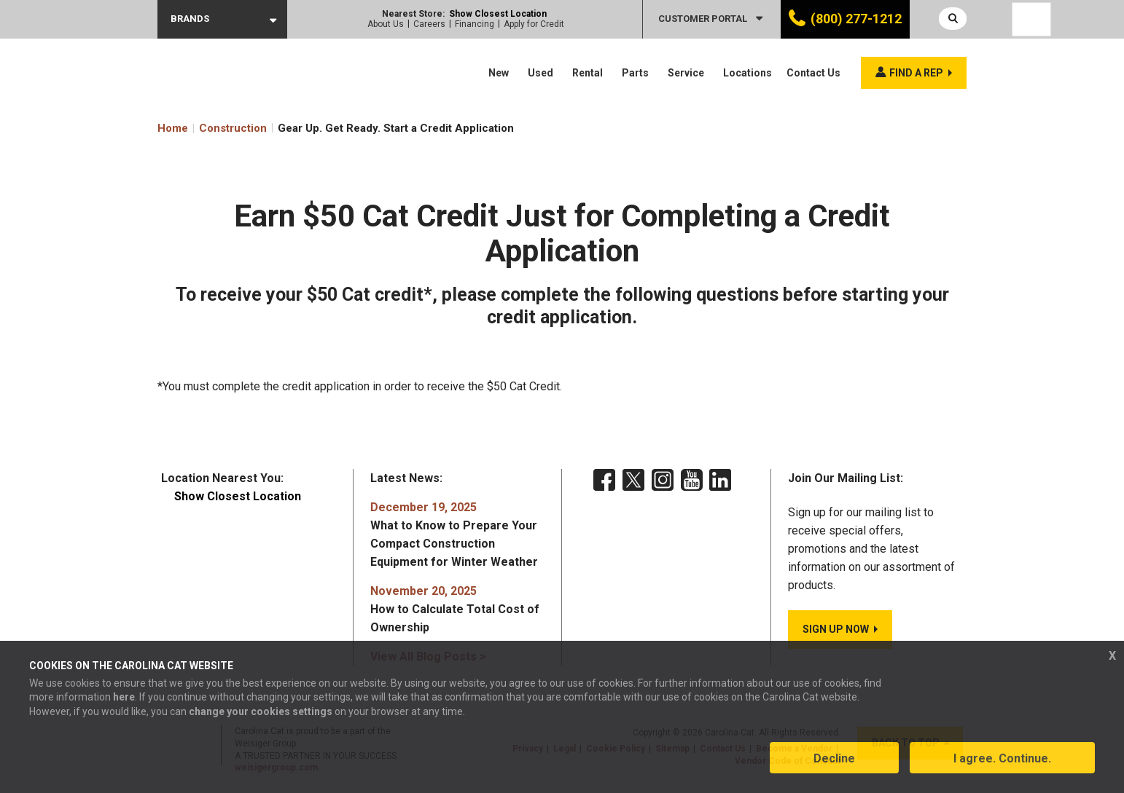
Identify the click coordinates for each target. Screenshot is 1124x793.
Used (540, 73)
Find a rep (916, 73)
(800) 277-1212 (856, 18)
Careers (429, 24)
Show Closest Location (498, 14)
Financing (474, 24)
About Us (385, 24)
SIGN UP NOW (836, 629)
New (498, 73)
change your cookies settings (260, 712)
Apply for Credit (534, 24)
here (124, 698)
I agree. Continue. (1002, 759)
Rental (587, 73)
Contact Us (813, 73)
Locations (747, 73)
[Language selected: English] (1031, 19)
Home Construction (212, 128)
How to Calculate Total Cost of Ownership (454, 609)
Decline (834, 759)
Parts (635, 73)
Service (686, 73)
